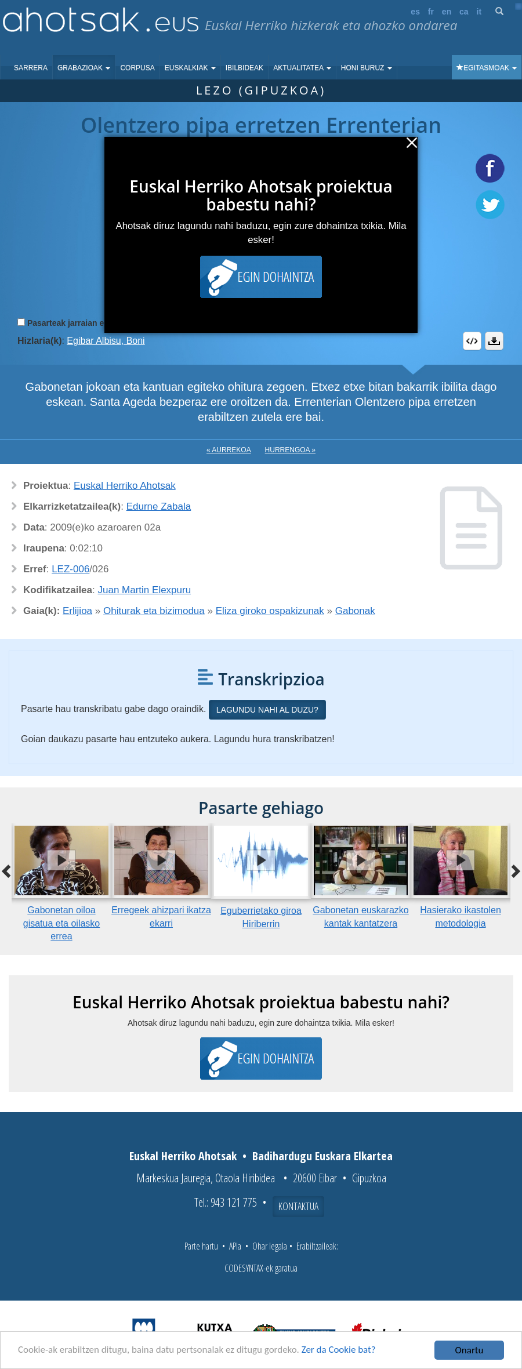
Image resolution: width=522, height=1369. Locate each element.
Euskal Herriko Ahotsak (125, 485)
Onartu (469, 1350)
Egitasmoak (486, 68)
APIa (235, 1246)
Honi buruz (366, 68)
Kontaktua (298, 1206)
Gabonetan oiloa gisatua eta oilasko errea (61, 923)
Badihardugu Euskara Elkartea (322, 1156)
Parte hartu (201, 1246)
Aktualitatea (302, 68)
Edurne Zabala (158, 506)
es (415, 11)
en (446, 11)
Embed (472, 341)
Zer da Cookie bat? (340, 1351)
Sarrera (31, 68)
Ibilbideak (244, 68)
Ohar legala (269, 1246)
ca (464, 11)
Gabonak (355, 610)
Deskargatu (494, 341)
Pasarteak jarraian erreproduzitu (89, 323)
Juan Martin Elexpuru (144, 589)
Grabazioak (83, 68)
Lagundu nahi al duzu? (267, 709)
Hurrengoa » (290, 450)
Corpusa (137, 68)
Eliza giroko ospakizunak (270, 610)
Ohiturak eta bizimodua (154, 610)
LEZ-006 (70, 569)
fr (431, 11)
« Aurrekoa (228, 450)
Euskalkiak (190, 68)
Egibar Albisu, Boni (105, 341)
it (479, 11)
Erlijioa (77, 610)
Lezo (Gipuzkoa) (261, 90)
